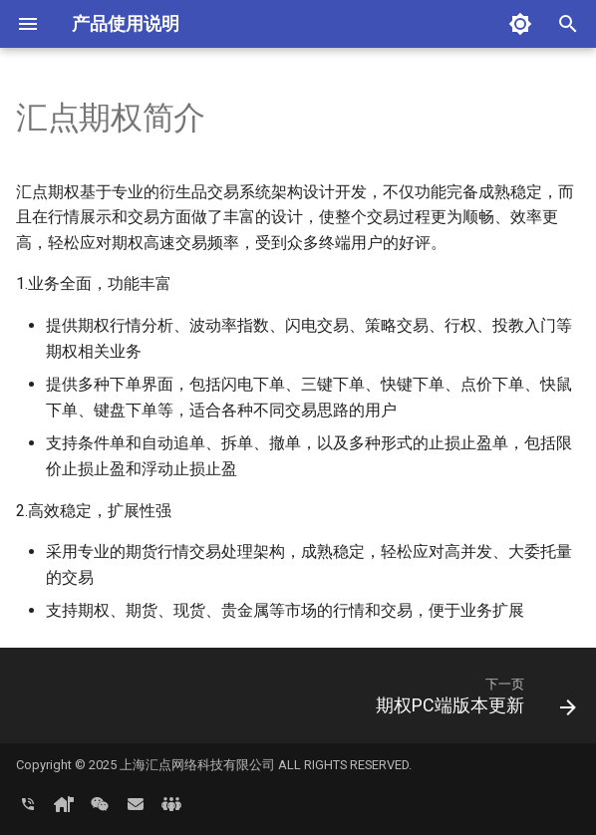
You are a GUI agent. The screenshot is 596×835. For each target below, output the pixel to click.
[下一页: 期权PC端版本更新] (472, 701)
